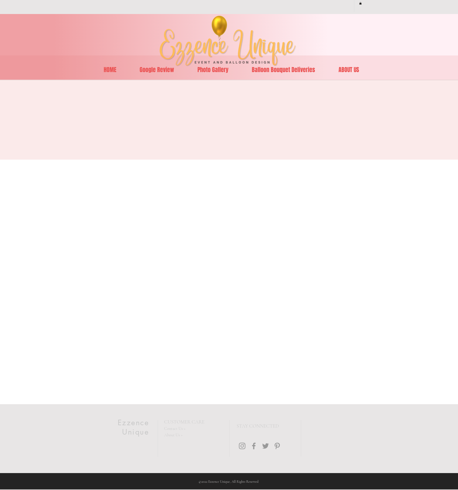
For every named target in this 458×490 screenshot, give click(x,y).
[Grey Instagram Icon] (242, 446)
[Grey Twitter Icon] (265, 446)
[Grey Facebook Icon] (253, 446)
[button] (360, 3)
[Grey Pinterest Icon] (277, 446)
